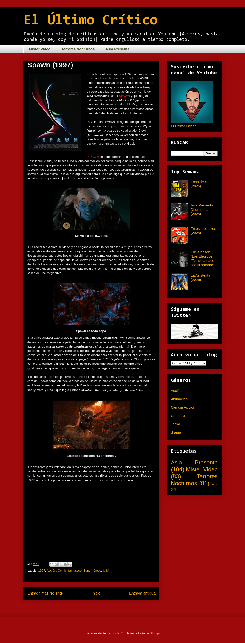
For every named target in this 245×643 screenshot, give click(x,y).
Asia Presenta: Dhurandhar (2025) (202, 209)
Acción (51, 570)
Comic (62, 570)
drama (176, 432)
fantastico (75, 570)
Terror (175, 424)
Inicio (96, 593)
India (215, 484)
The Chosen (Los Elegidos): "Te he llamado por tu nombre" (203, 258)
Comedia (178, 416)
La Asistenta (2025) (200, 277)
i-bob (115, 633)
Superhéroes (92, 570)
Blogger (155, 633)
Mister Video (39, 49)
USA (106, 570)
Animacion (179, 399)
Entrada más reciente (45, 593)
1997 (41, 570)
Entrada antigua (142, 593)
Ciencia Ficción (183, 407)
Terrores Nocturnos (78, 49)
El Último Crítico (90, 21)
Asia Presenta (117, 49)
